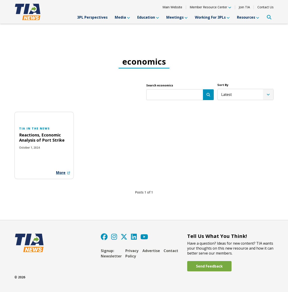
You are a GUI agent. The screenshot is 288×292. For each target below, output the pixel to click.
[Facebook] (104, 236)
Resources (248, 17)
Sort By (222, 85)
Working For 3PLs (212, 17)
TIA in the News (34, 128)
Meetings (177, 17)
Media (122, 17)
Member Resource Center (210, 7)
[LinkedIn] (134, 236)
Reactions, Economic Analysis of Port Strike (42, 137)
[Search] (208, 94)
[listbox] (245, 94)
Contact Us (265, 7)
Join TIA (244, 7)
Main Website (172, 7)
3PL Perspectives (92, 17)
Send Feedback (209, 266)
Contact (171, 250)
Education (148, 17)
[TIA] (28, 12)
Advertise (151, 250)
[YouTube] (144, 236)
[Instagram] (114, 236)
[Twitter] (124, 236)
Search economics (159, 85)
